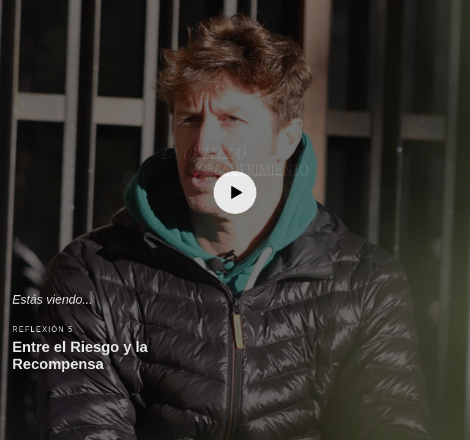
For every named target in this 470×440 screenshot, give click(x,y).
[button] (235, 220)
